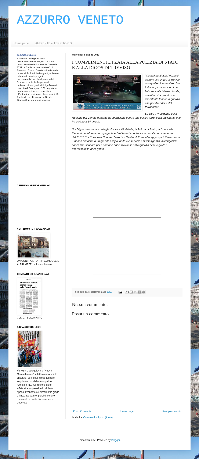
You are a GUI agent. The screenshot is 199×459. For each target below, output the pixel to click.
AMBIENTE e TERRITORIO (53, 43)
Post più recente (82, 411)
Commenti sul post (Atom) (98, 417)
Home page (21, 43)
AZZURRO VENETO (70, 20)
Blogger (115, 440)
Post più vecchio (172, 411)
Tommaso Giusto (26, 55)
